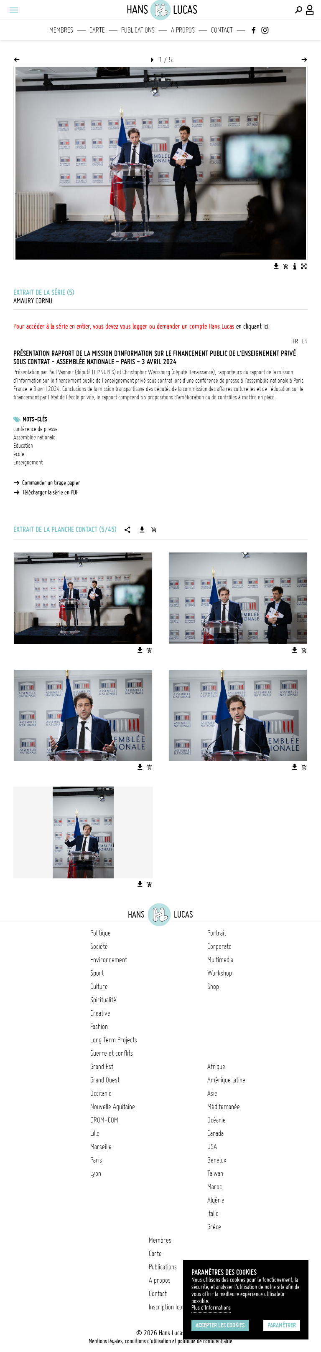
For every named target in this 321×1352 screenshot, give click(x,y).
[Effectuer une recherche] (298, 10)
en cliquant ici (252, 326)
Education (23, 445)
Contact (222, 30)
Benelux (216, 1160)
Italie (213, 1213)
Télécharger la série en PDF (50, 492)
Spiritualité (103, 1000)
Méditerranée (223, 1106)
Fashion (99, 1026)
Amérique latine (226, 1080)
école (18, 454)
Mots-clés (35, 419)
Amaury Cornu (32, 301)
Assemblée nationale (34, 437)
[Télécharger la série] (142, 529)
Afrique (216, 1066)
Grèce (214, 1227)
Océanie (216, 1120)
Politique (100, 933)
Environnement (108, 960)
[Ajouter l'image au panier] (285, 266)
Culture (99, 986)
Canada (215, 1133)
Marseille (101, 1147)
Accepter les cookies (220, 1325)
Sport (97, 973)
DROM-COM (104, 1120)
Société (99, 946)
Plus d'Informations (211, 1308)
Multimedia (220, 960)
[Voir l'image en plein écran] (304, 266)
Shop (213, 986)
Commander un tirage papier (51, 483)
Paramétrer (282, 1325)
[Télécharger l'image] (276, 266)
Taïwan (215, 1173)
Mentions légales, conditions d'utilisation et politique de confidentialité (160, 1341)
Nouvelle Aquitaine (112, 1106)
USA (212, 1147)
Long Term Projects (113, 1040)
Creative (100, 1013)
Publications (138, 30)
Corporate (219, 946)
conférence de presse (35, 429)
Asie (212, 1093)
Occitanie (101, 1093)
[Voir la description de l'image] (294, 266)
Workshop (219, 973)
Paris (96, 1160)
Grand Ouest (105, 1080)
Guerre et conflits (111, 1053)
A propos (183, 30)
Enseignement (28, 462)
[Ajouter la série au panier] (154, 529)
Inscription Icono (168, 1307)
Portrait (216, 933)
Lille (94, 1133)
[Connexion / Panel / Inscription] (310, 10)
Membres (61, 30)
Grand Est (101, 1066)
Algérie (215, 1200)
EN (305, 341)
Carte (97, 30)
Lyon (95, 1173)
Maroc (214, 1187)
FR (295, 341)
